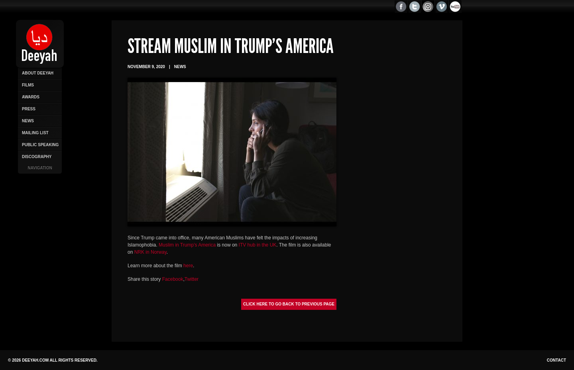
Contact (556, 360)
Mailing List (35, 133)
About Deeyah (37, 73)
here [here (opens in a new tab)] (188, 265)
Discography (36, 157)
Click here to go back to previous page (288, 304)
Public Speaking (40, 145)
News (28, 121)
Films (28, 85)
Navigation (40, 168)
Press (28, 109)
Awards (30, 97)
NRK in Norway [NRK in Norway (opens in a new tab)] (150, 252)
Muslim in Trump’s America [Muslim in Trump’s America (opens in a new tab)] (187, 245)
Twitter (192, 279)
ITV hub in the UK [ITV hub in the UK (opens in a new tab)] (258, 245)
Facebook (172, 279)
